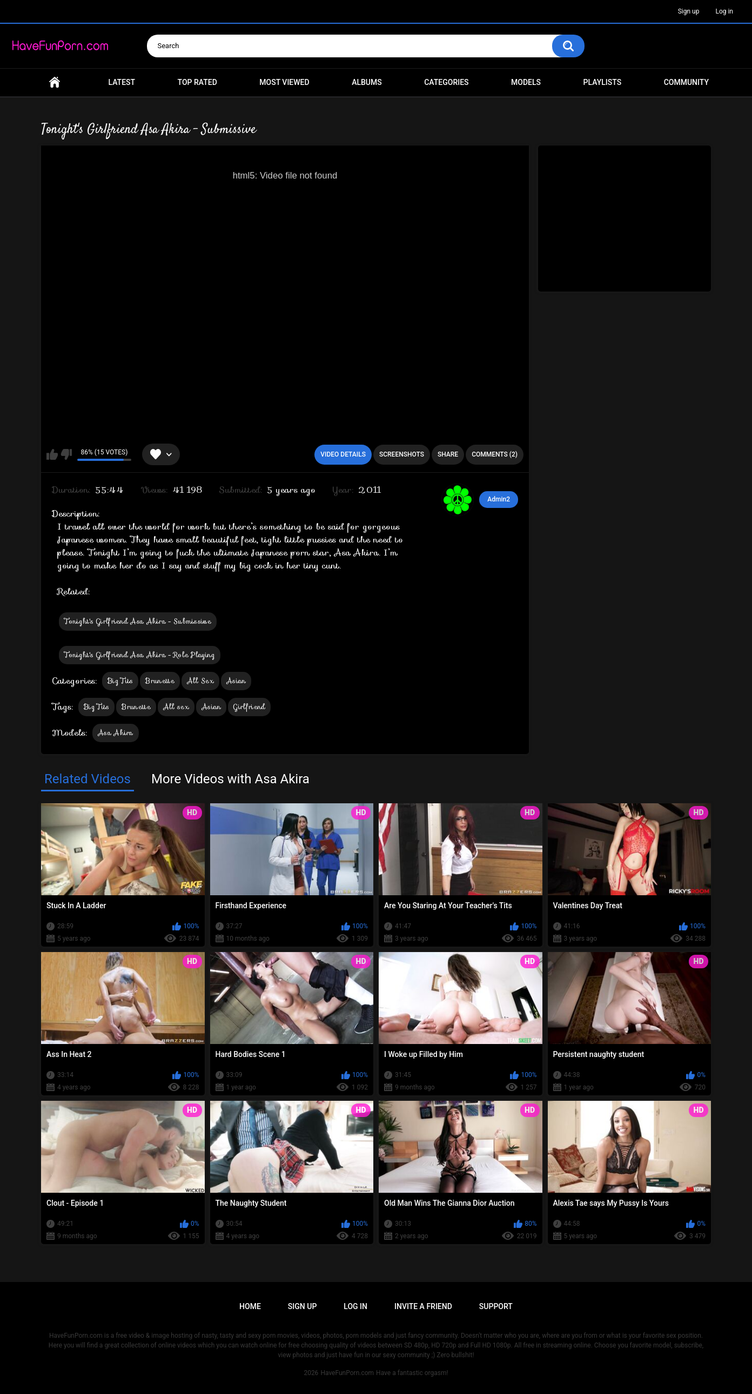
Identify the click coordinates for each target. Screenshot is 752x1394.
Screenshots (401, 454)
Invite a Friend (423, 1306)
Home (54, 82)
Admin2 (498, 499)
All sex (176, 707)
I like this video (52, 454)
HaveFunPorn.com (347, 1373)
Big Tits (120, 681)
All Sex (200, 681)
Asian (236, 681)
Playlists (602, 82)
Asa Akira (115, 733)
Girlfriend (249, 707)
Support (496, 1306)
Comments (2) (495, 454)
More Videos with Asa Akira (230, 779)
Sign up (689, 11)
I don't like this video (66, 454)
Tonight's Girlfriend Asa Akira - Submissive (137, 621)
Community (686, 82)
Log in (724, 11)
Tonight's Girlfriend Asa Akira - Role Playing (139, 655)
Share (448, 454)
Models (526, 82)
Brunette (159, 681)
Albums (367, 82)
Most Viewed (284, 82)
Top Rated (197, 82)
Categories (446, 82)
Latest (122, 82)
